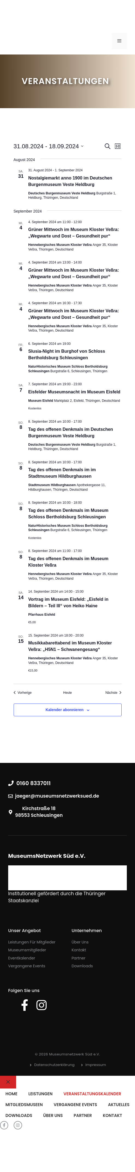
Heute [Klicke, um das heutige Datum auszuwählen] (67, 693)
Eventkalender (21, 958)
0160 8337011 (33, 783)
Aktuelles (119, 1104)
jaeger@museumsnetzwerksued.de (57, 796)
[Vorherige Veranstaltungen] (23, 693)
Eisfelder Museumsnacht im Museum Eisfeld (74, 392)
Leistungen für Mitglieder (31, 942)
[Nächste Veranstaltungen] (113, 693)
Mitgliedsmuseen (24, 1104)
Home (11, 1094)
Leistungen (40, 1094)
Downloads (82, 966)
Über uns (80, 942)
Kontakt (79, 950)
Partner (79, 958)
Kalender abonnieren (64, 710)
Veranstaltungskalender (92, 1094)
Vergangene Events (26, 966)
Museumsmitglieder (27, 950)
